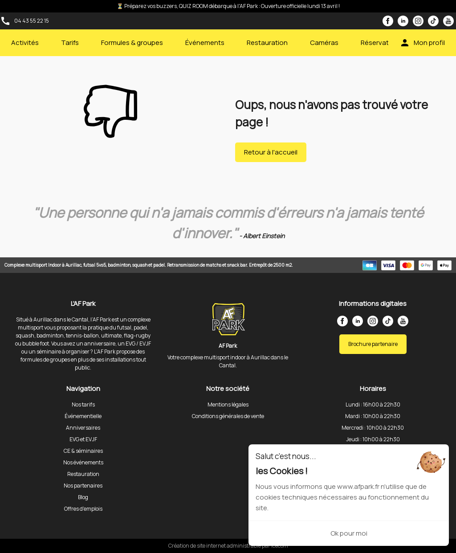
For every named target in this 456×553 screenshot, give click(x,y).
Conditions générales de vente (228, 416)
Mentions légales (228, 404)
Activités (25, 42)
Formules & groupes (132, 42)
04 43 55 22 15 (31, 20)
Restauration (267, 42)
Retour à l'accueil (270, 152)
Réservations (381, 42)
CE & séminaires (83, 451)
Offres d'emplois (83, 508)
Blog (83, 497)
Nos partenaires (83, 485)
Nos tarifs (83, 404)
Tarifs (70, 42)
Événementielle (83, 416)
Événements (204, 42)
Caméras (324, 42)
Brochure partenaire (373, 344)
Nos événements (83, 462)
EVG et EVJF (83, 439)
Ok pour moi (348, 533)
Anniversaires (83, 427)
